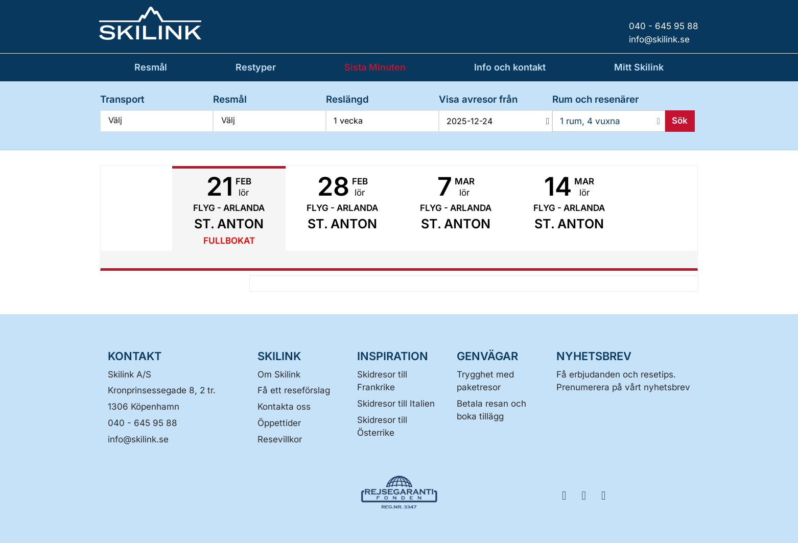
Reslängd (347, 99)
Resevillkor (279, 439)
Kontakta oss (284, 407)
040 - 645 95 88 (142, 423)
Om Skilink (278, 374)
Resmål (230, 99)
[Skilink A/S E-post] (138, 439)
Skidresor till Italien (396, 403)
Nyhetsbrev (593, 356)
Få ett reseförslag (293, 390)
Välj (156, 120)
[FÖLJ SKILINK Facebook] (567, 494)
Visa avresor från (478, 99)
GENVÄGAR (487, 356)
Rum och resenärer (595, 99)
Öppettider (279, 423)
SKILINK (279, 356)
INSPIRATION (392, 356)
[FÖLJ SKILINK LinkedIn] (606, 494)
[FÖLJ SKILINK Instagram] (587, 494)
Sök (680, 120)
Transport (122, 99)
